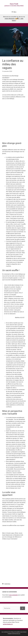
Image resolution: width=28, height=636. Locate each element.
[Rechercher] (22, 608)
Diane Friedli (14, 4)
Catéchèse (7, 584)
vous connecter (13, 595)
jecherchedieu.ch (8, 624)
